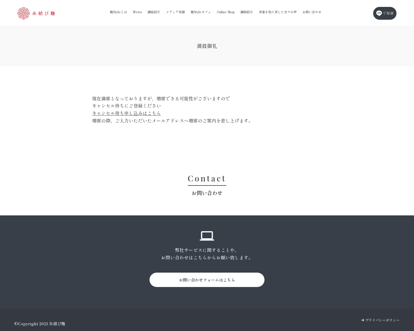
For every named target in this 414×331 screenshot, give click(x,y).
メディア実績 (175, 11)
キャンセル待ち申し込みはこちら (126, 113)
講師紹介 (246, 11)
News (137, 11)
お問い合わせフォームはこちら (207, 280)
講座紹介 (153, 11)
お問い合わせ (311, 11)
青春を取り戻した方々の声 (278, 11)
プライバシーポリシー (380, 319)
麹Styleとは (118, 11)
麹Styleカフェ (201, 11)
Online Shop (226, 11)
